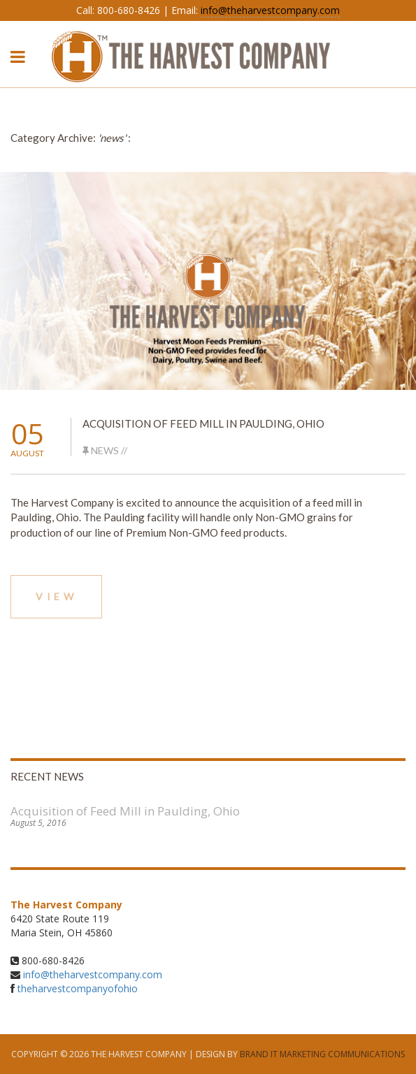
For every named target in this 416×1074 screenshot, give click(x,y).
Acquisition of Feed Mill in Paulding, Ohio (203, 423)
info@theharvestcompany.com (270, 10)
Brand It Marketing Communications (322, 1054)
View (56, 596)
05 (27, 433)
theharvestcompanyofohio (77, 988)
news (105, 450)
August (27, 453)
